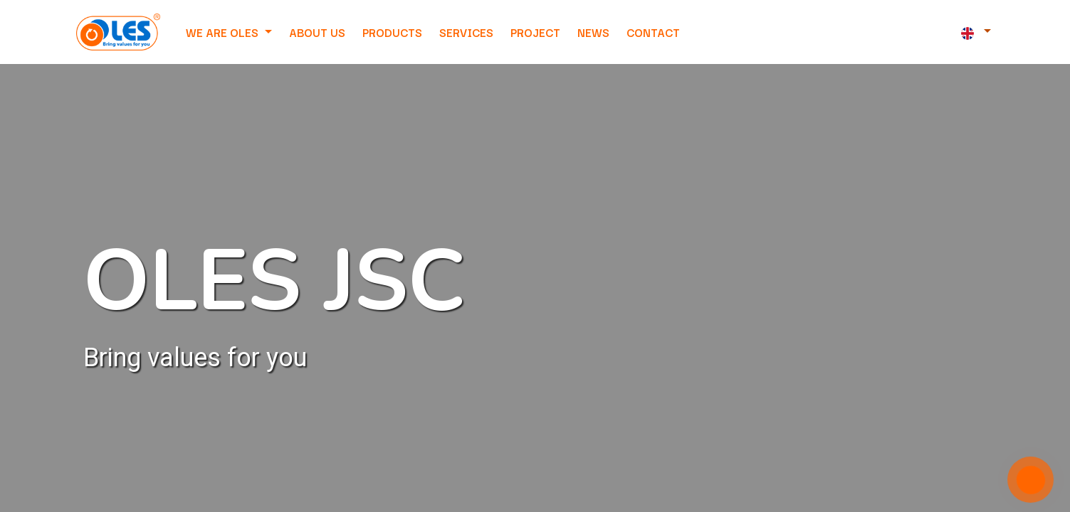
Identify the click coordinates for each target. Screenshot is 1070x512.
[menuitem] (317, 32)
